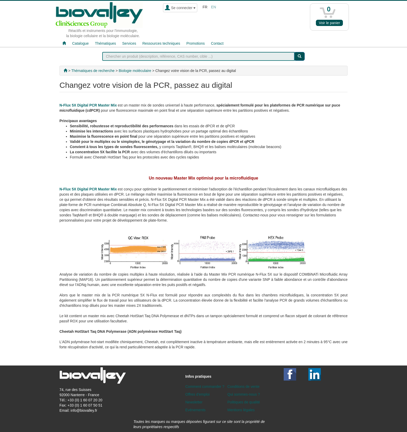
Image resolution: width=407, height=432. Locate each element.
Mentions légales (241, 410)
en (213, 7)
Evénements (195, 410)
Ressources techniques (161, 43)
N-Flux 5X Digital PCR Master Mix (88, 105)
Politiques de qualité (243, 402)
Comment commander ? (204, 386)
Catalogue (80, 43)
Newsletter (193, 402)
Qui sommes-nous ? (243, 394)
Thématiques (105, 43)
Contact (217, 43)
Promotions (195, 43)
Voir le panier (329, 23)
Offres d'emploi (197, 394)
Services (129, 43)
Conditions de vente (243, 386)
